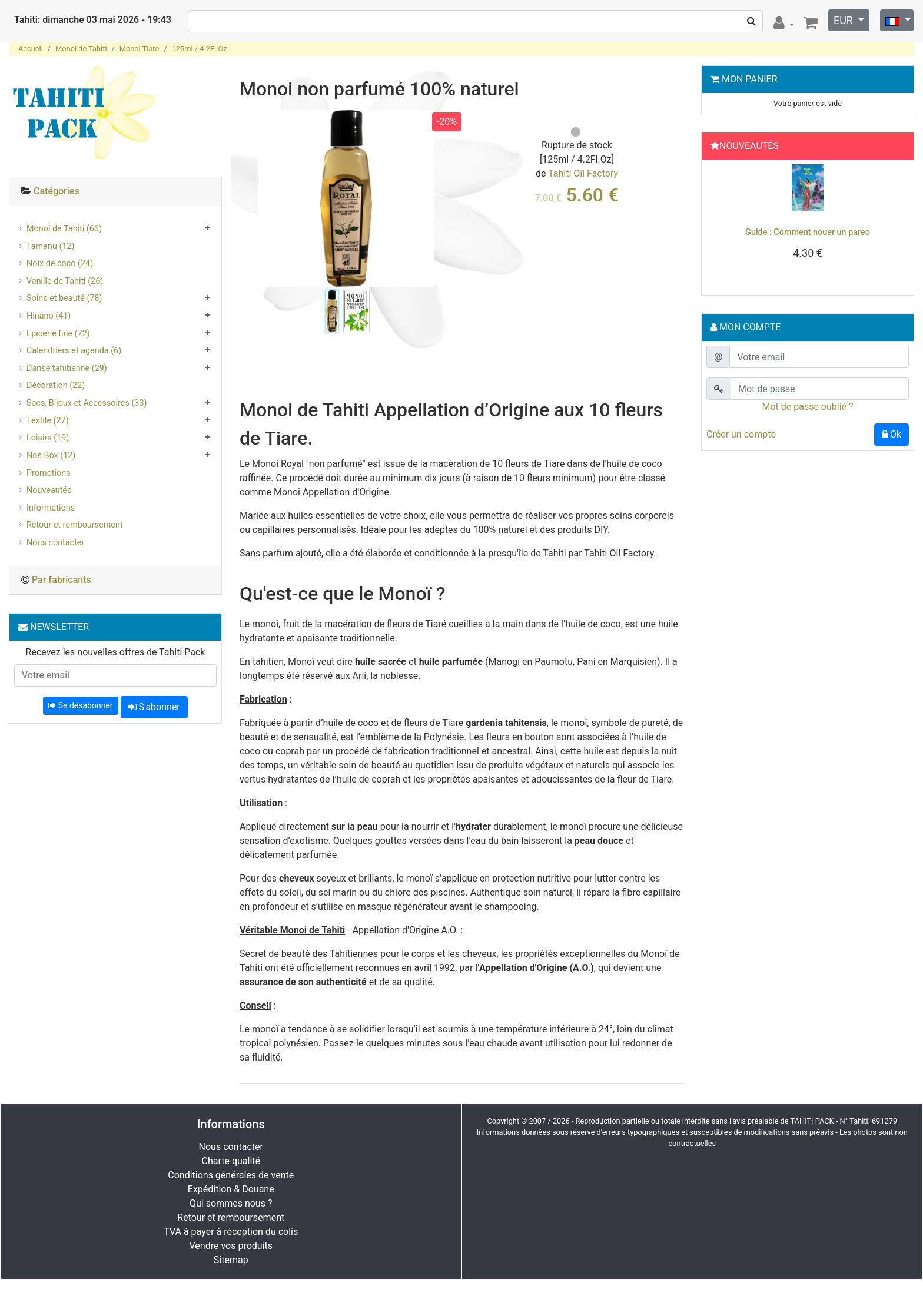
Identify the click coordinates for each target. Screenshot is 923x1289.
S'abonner (154, 707)
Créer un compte (741, 434)
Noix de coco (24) (59, 264)
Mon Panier (750, 79)
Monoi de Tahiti (81, 48)
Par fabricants (61, 579)
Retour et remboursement (74, 525)
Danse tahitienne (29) (66, 368)
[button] (721, 224)
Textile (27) (47, 421)
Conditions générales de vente (231, 1175)
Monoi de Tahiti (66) (64, 229)
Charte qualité (230, 1161)
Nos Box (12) (50, 455)
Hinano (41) (48, 316)
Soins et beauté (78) (64, 298)
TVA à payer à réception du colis (231, 1231)
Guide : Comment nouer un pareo (807, 232)
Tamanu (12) (50, 246)
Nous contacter (55, 543)
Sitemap (231, 1259)
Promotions (48, 473)
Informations (50, 508)
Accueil (30, 48)
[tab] (115, 191)
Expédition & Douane (231, 1189)
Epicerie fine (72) (58, 334)
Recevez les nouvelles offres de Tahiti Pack (115, 652)
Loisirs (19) (47, 438)
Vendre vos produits (231, 1245)
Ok (891, 434)
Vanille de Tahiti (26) (64, 281)
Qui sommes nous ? (231, 1203)
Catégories (56, 191)
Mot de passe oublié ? (807, 406)
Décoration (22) (55, 385)
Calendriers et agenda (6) (73, 351)
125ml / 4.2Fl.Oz (199, 48)
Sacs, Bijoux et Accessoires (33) (86, 403)
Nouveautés (48, 490)
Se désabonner (80, 705)
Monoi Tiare (139, 48)
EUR (844, 20)
